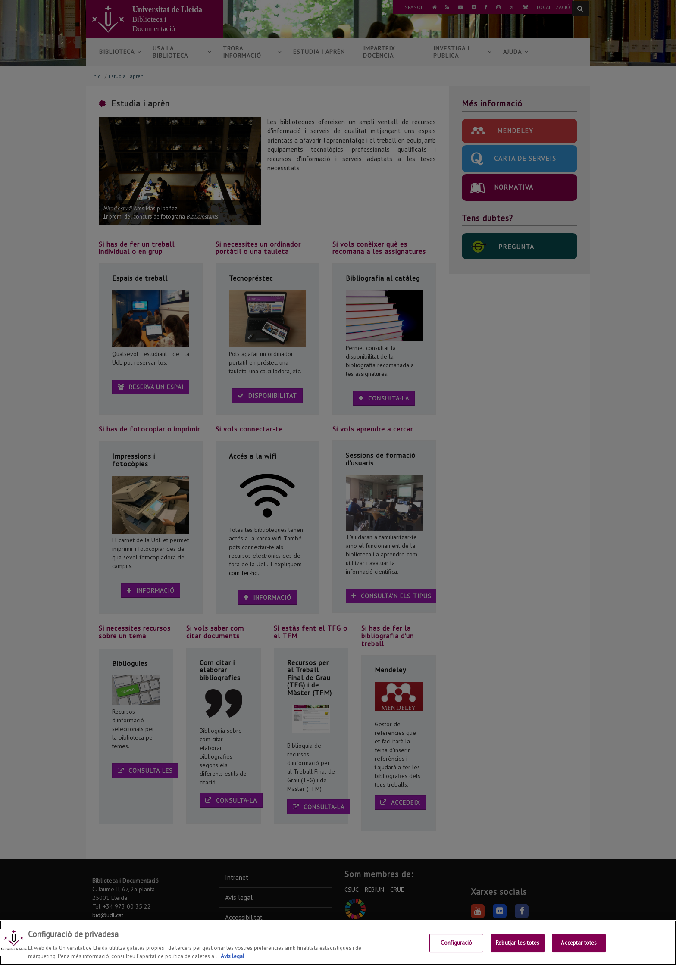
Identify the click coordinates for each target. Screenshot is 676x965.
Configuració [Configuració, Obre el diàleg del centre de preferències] (457, 943)
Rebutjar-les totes (517, 943)
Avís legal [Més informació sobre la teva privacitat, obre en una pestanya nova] (232, 956)
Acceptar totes (579, 943)
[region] (338, 942)
